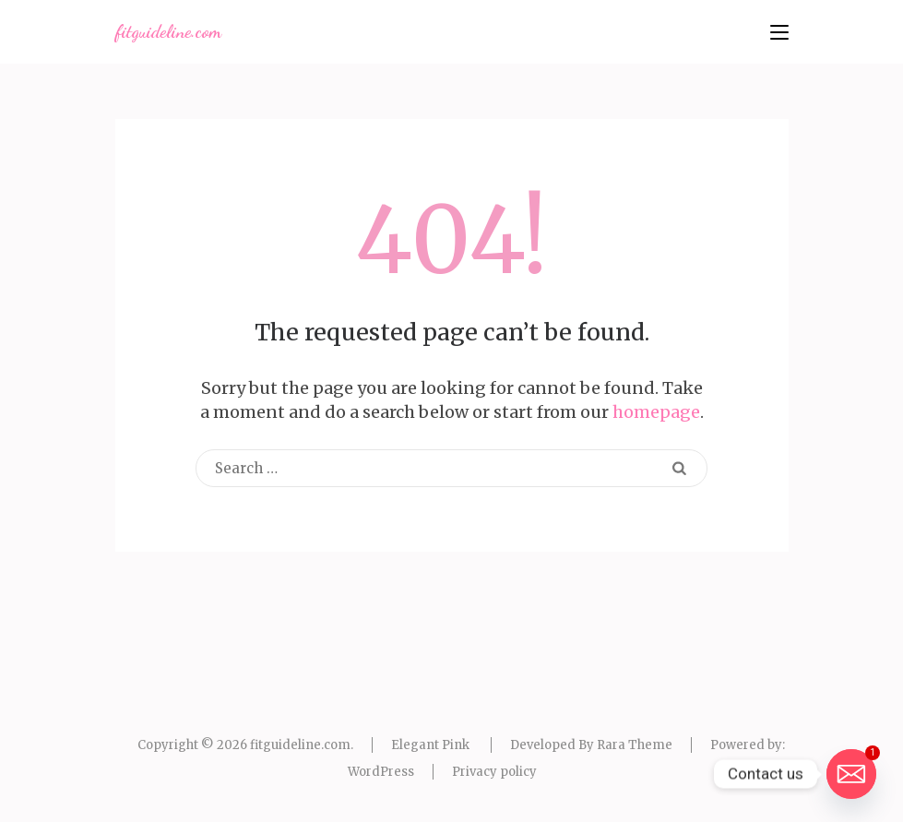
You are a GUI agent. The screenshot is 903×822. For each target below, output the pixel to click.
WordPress (381, 772)
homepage (656, 412)
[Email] (851, 774)
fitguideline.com (168, 31)
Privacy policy (494, 772)
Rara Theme (634, 745)
